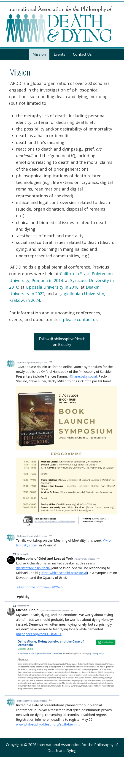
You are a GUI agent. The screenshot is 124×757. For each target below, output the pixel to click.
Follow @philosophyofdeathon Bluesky (62, 341)
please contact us (80, 319)
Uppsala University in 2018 (52, 287)
